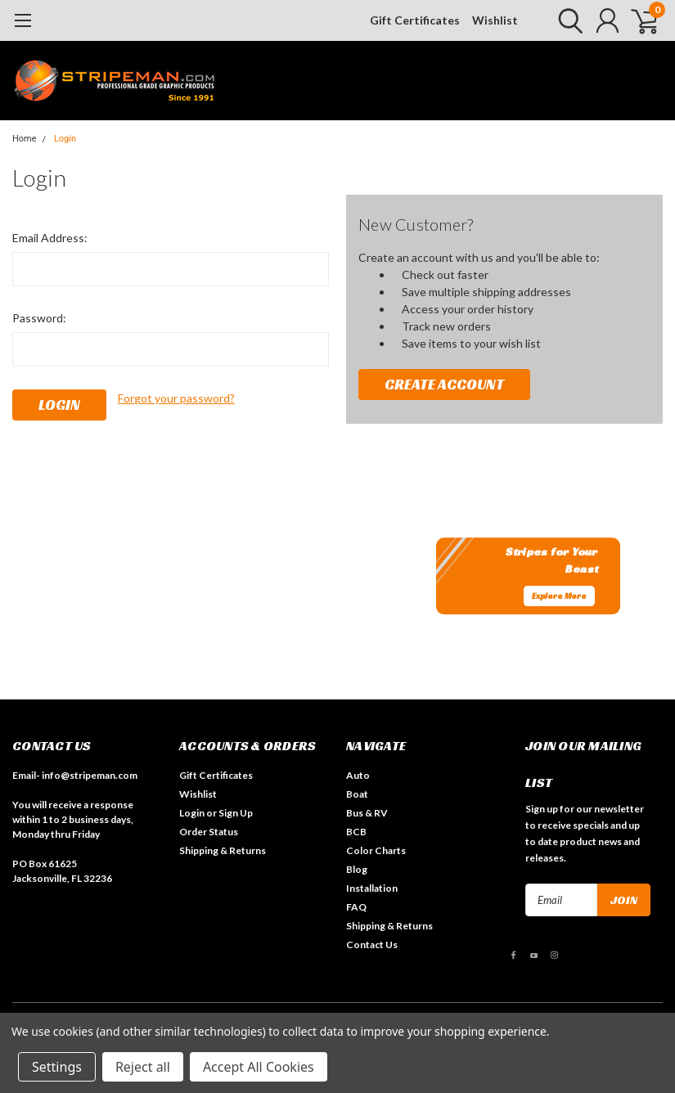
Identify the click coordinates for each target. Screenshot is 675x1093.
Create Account (444, 384)
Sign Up (235, 813)
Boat (357, 794)
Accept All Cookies (258, 1067)
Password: (39, 318)
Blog (356, 869)
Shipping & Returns (222, 850)
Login (65, 138)
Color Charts (376, 850)
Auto (358, 775)
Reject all (142, 1067)
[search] (566, 20)
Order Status (208, 831)
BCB (356, 831)
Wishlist (495, 20)
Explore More (559, 596)
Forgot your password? (176, 398)
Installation (372, 888)
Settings (57, 1067)
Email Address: (50, 238)
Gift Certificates (415, 20)
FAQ (356, 907)
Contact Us (372, 944)
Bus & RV (367, 813)
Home (24, 138)
